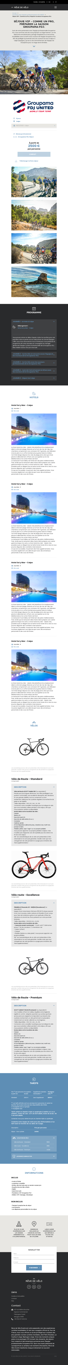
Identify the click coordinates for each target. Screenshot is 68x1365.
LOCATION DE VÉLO (21, 1138)
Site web (15, 411)
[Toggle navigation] (55, 7)
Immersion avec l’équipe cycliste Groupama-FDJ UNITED (28, 15)
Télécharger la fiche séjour (26, 161)
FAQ (12, 1301)
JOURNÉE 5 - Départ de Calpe (24, 378)
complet (32, 154)
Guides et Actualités (17, 1296)
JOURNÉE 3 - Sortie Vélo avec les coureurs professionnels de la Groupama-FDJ (28, 363)
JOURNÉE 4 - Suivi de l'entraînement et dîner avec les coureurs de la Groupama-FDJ (32, 371)
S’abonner (34, 1268)
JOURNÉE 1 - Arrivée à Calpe (23, 322)
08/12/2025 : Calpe (34, 125)
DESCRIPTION (20, 787)
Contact (14, 1298)
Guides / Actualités (39, 2)
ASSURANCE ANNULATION (22, 1156)
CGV (55, 1356)
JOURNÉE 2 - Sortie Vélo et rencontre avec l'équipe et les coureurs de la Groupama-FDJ (33, 355)
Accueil (14, 13)
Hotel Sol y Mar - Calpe (25, 328)
